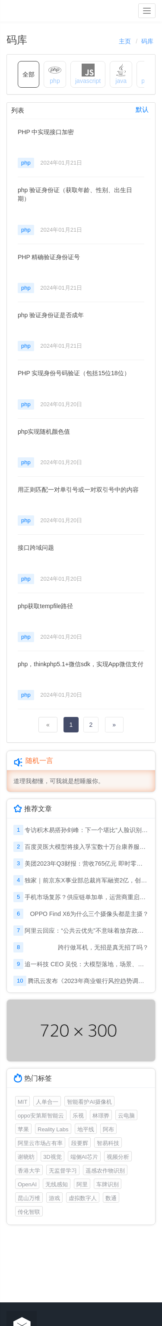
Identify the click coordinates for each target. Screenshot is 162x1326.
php (26, 162)
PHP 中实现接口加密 (46, 132)
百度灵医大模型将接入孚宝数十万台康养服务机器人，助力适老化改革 (87, 846)
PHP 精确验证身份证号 (49, 257)
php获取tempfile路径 (45, 606)
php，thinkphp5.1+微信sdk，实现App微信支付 (80, 664)
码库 (147, 41)
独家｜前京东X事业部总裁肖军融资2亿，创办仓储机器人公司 (87, 880)
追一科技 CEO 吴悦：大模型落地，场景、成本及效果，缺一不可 (87, 964)
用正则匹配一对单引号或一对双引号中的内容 (78, 489)
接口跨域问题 (36, 547)
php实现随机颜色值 (44, 431)
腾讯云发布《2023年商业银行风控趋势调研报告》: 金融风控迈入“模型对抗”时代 (88, 980)
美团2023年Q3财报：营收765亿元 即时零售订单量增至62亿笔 (87, 863)
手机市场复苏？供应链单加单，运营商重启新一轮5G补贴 (87, 897)
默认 (142, 109)
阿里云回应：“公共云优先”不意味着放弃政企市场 (87, 930)
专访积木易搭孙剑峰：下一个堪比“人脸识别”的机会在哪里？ (87, 830)
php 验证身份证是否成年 (51, 315)
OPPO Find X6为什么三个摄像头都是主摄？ (89, 913)
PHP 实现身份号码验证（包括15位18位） (74, 373)
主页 (125, 41)
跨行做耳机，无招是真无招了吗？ (103, 947)
